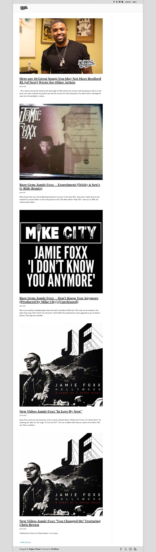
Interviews (90, 8)
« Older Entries (25, 542)
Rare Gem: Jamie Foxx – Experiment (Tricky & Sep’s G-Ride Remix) (60, 187)
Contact (128, 2)
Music (78, 8)
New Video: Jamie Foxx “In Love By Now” (51, 411)
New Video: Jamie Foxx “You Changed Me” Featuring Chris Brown (60, 523)
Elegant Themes (35, 549)
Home (70, 8)
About (134, 2)
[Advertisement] (125, 50)
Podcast (105, 8)
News (129, 8)
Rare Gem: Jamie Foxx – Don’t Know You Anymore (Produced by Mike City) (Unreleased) (59, 300)
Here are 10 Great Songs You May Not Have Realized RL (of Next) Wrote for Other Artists (60, 81)
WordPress (55, 549)
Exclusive (118, 8)
